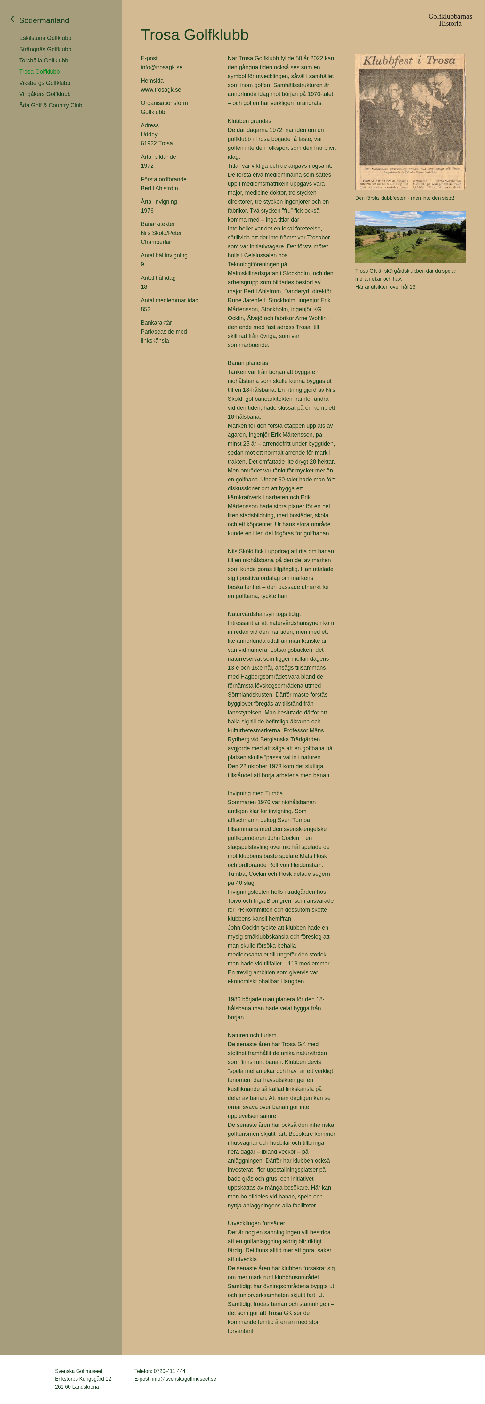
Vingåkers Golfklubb (45, 94)
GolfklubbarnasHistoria (450, 20)
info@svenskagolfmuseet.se (184, 1379)
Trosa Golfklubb (39, 72)
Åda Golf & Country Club (50, 105)
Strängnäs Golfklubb (45, 49)
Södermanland (44, 20)
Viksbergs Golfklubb (44, 83)
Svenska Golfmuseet (32, 1379)
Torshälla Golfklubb (43, 60)
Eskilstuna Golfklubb (45, 38)
